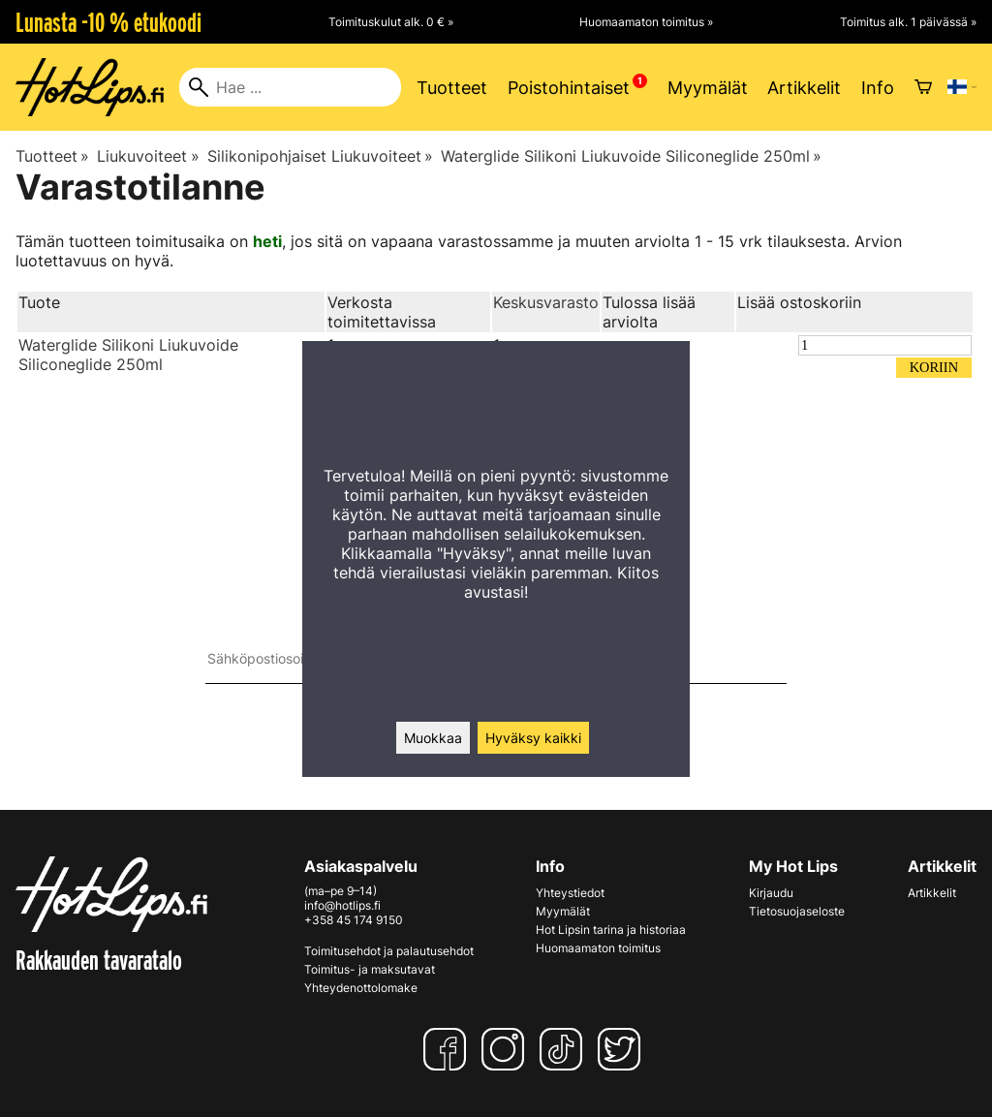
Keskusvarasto (546, 302)
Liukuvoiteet (148, 156)
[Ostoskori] (923, 87)
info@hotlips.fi (342, 905)
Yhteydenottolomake (361, 987)
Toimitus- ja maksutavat (369, 969)
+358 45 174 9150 (353, 920)
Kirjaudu (771, 892)
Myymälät (707, 88)
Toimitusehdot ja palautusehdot (389, 951)
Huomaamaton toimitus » (646, 22)
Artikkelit (804, 88)
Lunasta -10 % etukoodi (109, 22)
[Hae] (290, 87)
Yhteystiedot (570, 892)
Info (877, 88)
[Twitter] (623, 1049)
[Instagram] (506, 1049)
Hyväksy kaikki (533, 737)
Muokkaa (433, 737)
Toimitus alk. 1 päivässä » (908, 22)
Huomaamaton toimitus (598, 948)
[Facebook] (448, 1049)
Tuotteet (452, 88)
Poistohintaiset (569, 88)
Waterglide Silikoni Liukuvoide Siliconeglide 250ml (631, 156)
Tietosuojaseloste (797, 911)
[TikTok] (565, 1049)
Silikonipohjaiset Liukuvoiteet (320, 156)
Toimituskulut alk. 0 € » (390, 22)
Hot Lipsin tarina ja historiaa (611, 929)
